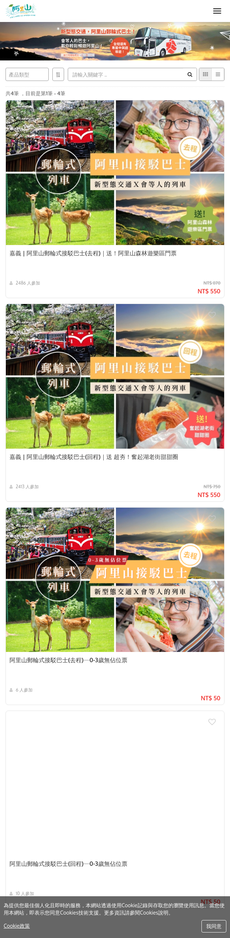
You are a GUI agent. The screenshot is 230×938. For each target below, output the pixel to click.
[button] (216, 108)
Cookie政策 (17, 926)
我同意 (214, 926)
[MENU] (217, 11)
